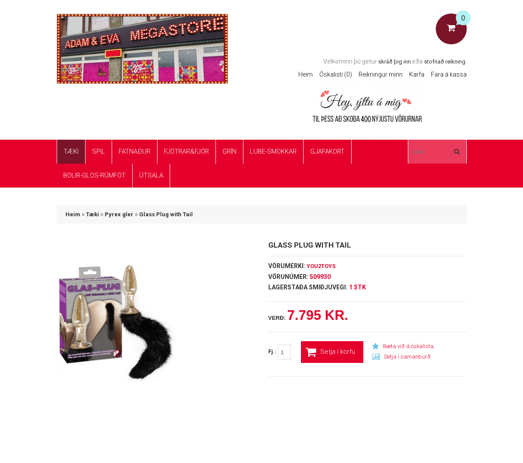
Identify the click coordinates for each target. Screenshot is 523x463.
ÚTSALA (151, 175)
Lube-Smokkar (273, 151)
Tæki (71, 151)
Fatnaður (134, 151)
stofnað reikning (444, 61)
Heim (305, 74)
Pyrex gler (119, 214)
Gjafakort (327, 151)
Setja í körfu (330, 352)
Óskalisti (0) (335, 74)
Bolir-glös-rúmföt (94, 175)
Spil (98, 151)
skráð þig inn (394, 61)
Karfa (416, 74)
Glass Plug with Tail (166, 214)
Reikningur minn (381, 74)
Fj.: (279, 352)
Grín (229, 151)
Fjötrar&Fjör (186, 151)
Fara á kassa (449, 74)
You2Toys (321, 266)
